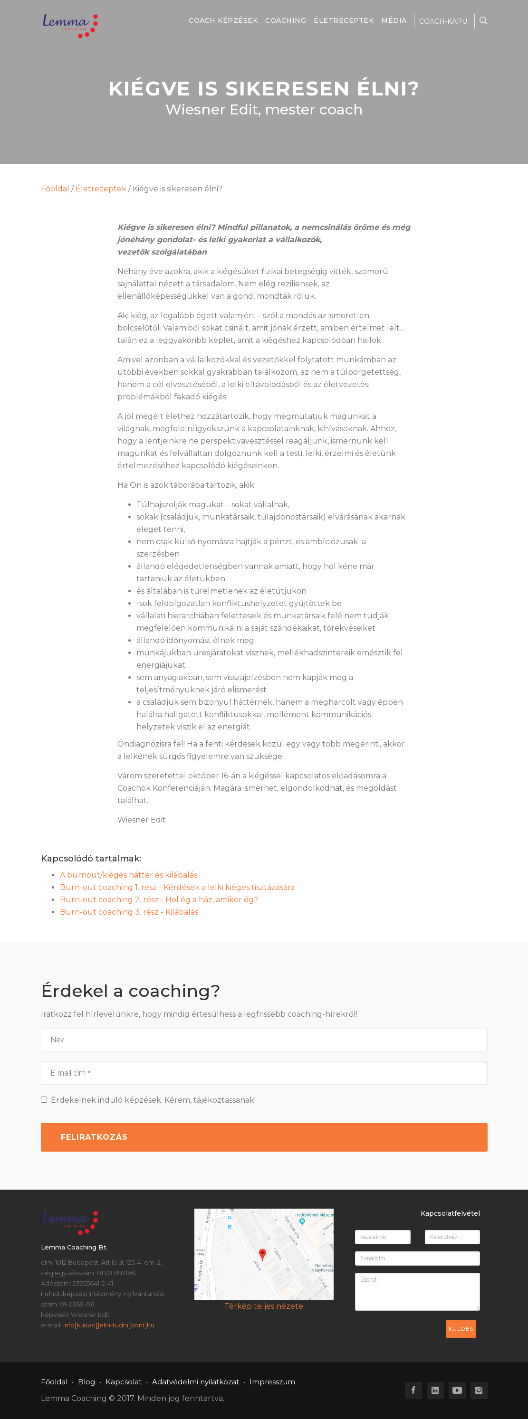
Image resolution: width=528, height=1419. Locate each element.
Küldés (461, 1328)
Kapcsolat (124, 1381)
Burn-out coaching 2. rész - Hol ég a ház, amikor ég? (159, 899)
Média (394, 20)
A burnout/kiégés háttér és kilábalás (128, 875)
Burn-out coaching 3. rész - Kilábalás (129, 912)
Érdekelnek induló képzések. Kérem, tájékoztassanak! (148, 1100)
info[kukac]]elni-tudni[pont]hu (108, 1325)
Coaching (285, 20)
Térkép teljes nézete (263, 1306)
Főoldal (55, 188)
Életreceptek (344, 20)
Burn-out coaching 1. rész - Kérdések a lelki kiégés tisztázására (177, 887)
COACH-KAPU (443, 21)
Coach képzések (223, 20)
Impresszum (272, 1381)
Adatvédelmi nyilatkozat (195, 1381)
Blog (86, 1381)
